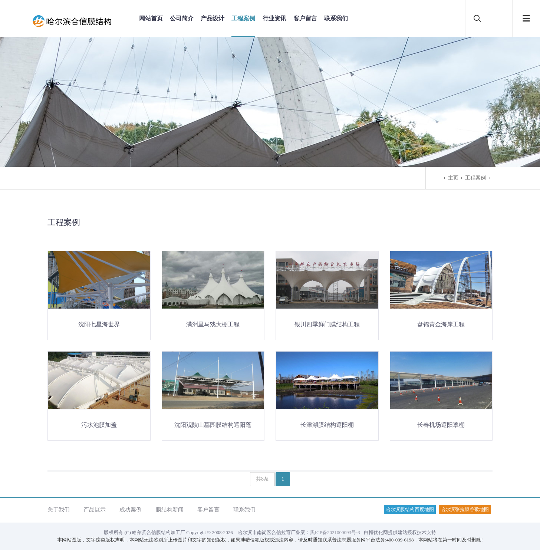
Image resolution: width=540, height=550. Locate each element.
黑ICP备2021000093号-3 (335, 532)
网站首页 (151, 18)
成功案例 (130, 509)
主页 (453, 178)
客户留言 (305, 18)
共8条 (262, 479)
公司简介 (182, 18)
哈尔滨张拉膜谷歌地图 (465, 509)
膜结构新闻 (170, 509)
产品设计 (212, 18)
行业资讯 (274, 18)
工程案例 (243, 18)
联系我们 (336, 18)
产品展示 (94, 509)
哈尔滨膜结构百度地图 (410, 509)
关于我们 (58, 509)
